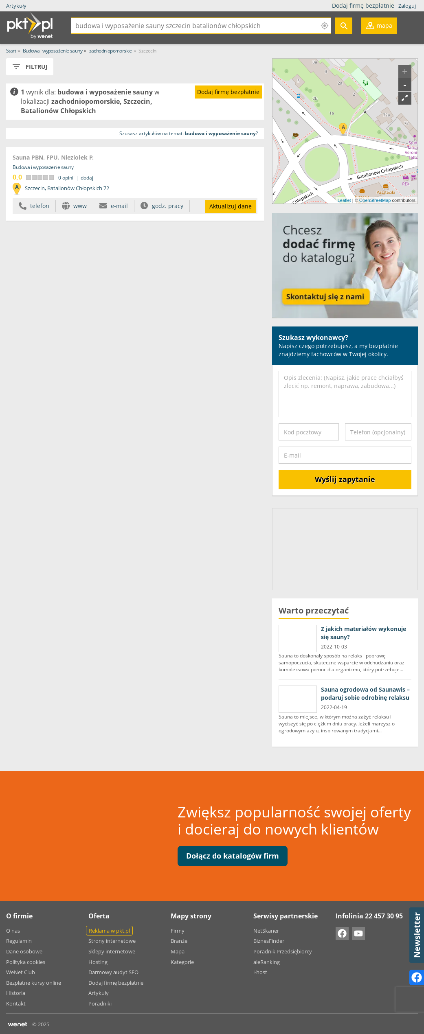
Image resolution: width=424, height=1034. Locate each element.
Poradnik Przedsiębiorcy (282, 951)
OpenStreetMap (375, 200)
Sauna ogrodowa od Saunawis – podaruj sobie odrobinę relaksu (365, 693)
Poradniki (100, 1003)
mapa (379, 27)
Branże (179, 940)
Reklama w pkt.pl (109, 930)
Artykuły (16, 5)
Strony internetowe (112, 940)
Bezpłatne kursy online (33, 982)
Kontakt (16, 1003)
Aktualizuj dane (230, 206)
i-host (260, 972)
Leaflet (344, 200)
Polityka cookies (25, 962)
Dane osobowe (24, 951)
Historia (15, 993)
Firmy (178, 930)
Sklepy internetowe (111, 951)
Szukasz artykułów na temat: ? (188, 133)
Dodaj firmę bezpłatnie (363, 5)
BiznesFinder (268, 940)
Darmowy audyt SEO (113, 972)
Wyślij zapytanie (345, 479)
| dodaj (85, 177)
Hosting (98, 962)
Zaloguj (407, 5)
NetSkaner (266, 930)
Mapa (178, 951)
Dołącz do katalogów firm (232, 856)
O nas (13, 930)
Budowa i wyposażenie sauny (43, 167)
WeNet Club (20, 972)
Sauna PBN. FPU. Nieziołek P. (53, 157)
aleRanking (266, 962)
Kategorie (182, 962)
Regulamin (19, 940)
